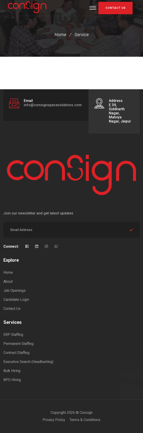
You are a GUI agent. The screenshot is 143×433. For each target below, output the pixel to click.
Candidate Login (16, 299)
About (8, 281)
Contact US (115, 7)
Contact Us (12, 308)
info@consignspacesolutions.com (53, 105)
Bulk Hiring (11, 371)
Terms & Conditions (84, 420)
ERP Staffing (13, 334)
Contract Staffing (16, 353)
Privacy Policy (54, 420)
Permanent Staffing (18, 343)
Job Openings (14, 290)
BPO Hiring (12, 380)
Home (60, 34)
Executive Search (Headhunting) (28, 362)
